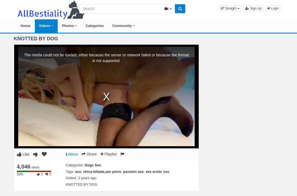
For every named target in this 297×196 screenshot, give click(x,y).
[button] (230, 8)
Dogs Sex (93, 165)
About (72, 154)
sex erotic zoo (157, 172)
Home (25, 26)
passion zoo (133, 172)
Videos (46, 26)
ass (78, 172)
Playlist (108, 154)
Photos (69, 26)
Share (89, 154)
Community (123, 26)
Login (273, 8)
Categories (94, 26)
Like (23, 154)
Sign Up (253, 8)
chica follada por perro (102, 172)
